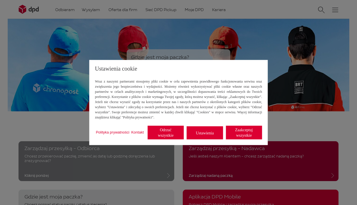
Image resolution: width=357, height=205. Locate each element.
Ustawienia (205, 133)
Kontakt (137, 132)
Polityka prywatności (113, 132)
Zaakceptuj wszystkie (244, 133)
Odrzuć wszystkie (165, 133)
